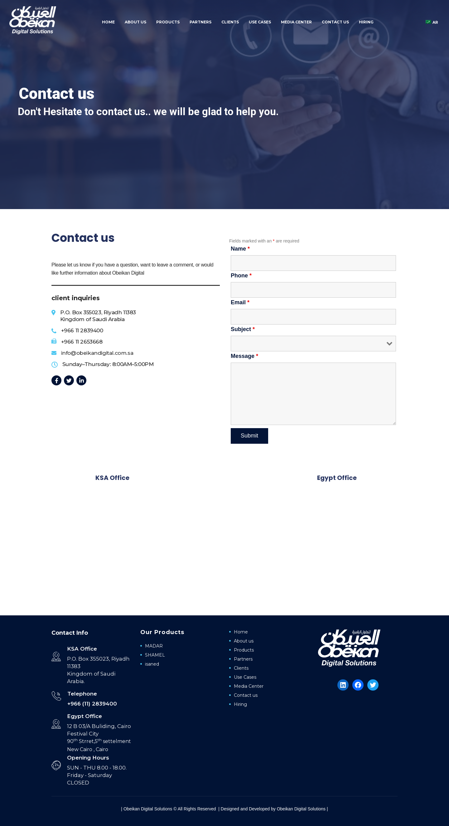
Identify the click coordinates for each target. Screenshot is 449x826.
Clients (230, 22)
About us (135, 22)
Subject (243, 329)
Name (240, 249)
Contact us (335, 22)
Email (240, 302)
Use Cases (260, 22)
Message (244, 356)
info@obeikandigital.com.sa (97, 353)
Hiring (366, 22)
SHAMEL (155, 654)
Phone (241, 275)
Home (108, 22)
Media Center (296, 22)
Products (168, 22)
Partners (200, 22)
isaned (152, 664)
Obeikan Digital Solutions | (302, 808)
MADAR (154, 645)
